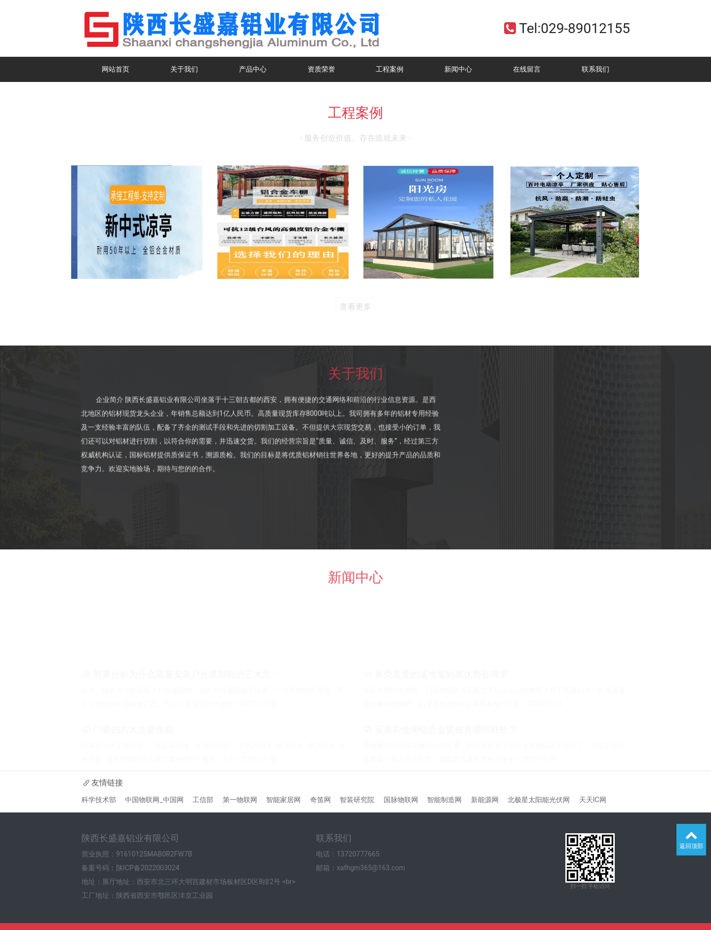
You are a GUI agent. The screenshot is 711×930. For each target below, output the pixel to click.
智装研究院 (357, 800)
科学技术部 (98, 800)
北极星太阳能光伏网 (539, 800)
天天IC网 (592, 800)
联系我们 (595, 69)
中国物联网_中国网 (154, 800)
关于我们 (184, 69)
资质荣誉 (321, 69)
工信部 (203, 800)
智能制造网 (444, 800)
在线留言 (527, 69)
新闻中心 (458, 69)
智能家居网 (283, 800)
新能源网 (485, 800)
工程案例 (389, 69)
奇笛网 (320, 800)
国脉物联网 (401, 800)
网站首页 (115, 69)
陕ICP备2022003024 (147, 868)
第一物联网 (240, 800)
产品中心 (253, 69)
